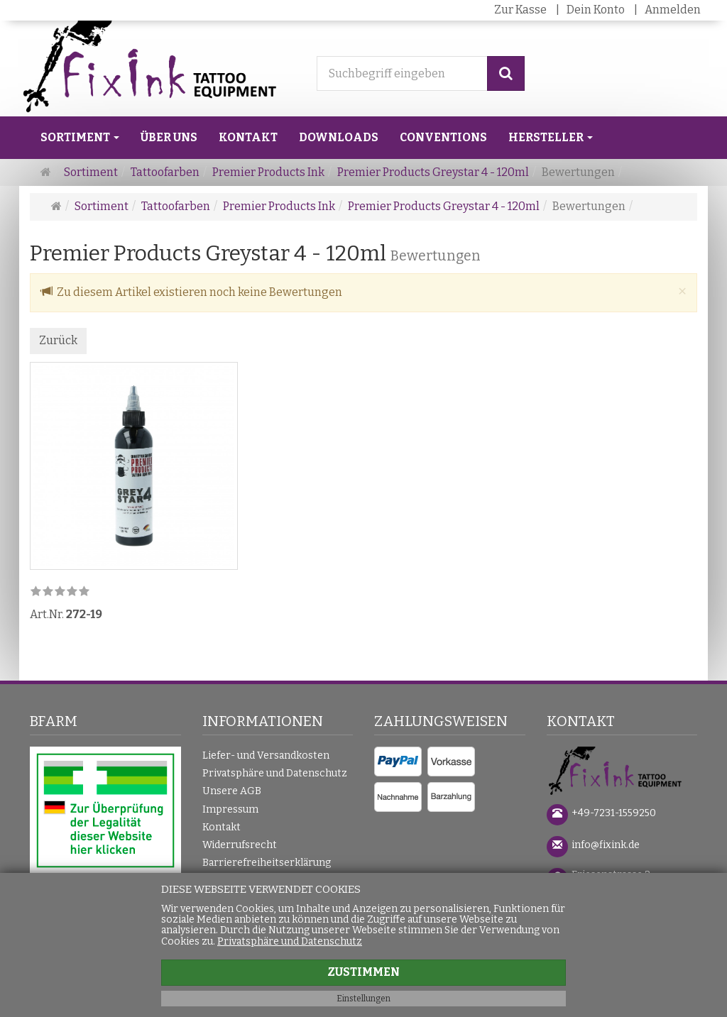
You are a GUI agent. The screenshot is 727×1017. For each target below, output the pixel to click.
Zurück (58, 340)
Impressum (230, 809)
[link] (60, 592)
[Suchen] (506, 73)
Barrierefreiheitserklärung (266, 863)
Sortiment (79, 137)
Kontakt (248, 137)
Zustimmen (363, 972)
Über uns (169, 137)
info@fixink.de (606, 845)
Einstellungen (363, 999)
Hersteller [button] (550, 137)
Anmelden (673, 9)
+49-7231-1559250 (614, 813)
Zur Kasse (520, 9)
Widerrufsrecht (239, 845)
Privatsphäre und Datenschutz (274, 773)
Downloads (338, 137)
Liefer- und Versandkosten (265, 755)
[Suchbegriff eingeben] (402, 73)
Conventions (443, 137)
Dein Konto (596, 9)
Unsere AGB (231, 791)
